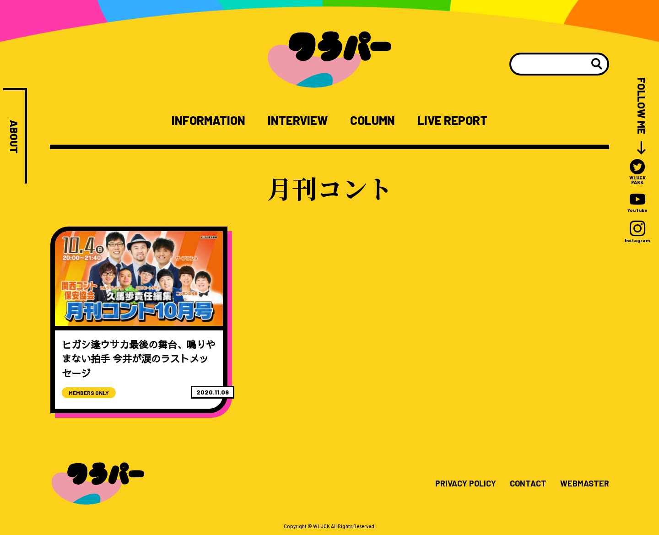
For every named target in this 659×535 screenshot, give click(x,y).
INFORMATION (208, 120)
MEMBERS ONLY (89, 392)
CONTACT (528, 483)
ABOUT (14, 137)
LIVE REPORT (452, 120)
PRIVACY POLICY (465, 483)
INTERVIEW (298, 120)
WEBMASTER (584, 483)
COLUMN (372, 120)
